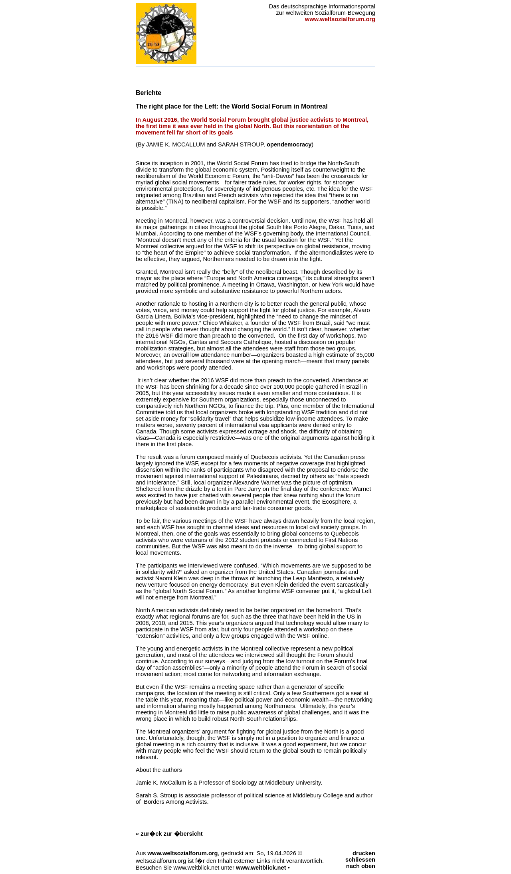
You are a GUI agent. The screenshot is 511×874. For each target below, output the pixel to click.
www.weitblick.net (261, 867)
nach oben (360, 866)
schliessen (360, 859)
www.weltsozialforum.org (182, 853)
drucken (364, 853)
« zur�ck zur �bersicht (169, 833)
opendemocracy (289, 144)
